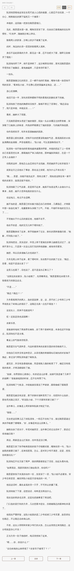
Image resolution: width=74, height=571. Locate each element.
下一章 (58, 559)
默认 (69, 7)
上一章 (13, 559)
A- (5, 7)
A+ (12, 7)
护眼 (58, 7)
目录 (36, 559)
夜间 (64, 7)
